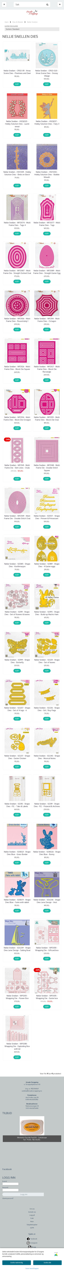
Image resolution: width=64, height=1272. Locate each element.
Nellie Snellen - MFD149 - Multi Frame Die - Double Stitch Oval (17, 517)
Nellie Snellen (32, 22)
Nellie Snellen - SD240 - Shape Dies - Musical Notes (47, 757)
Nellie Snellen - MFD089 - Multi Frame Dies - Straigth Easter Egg (46, 271)
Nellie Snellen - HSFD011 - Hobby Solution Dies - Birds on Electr (17, 173)
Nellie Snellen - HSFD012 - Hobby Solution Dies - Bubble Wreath (46, 174)
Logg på (32, 1215)
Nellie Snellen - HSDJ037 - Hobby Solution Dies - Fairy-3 (46, 122)
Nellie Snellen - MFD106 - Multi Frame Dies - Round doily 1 (17, 319)
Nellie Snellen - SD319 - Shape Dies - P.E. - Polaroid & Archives (47, 805)
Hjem (7, 22)
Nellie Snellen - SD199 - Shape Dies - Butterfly (17, 661)
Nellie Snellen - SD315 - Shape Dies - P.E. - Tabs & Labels (17, 805)
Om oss (32, 1209)
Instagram (33, 1243)
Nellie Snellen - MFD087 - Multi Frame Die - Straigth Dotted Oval (17, 271)
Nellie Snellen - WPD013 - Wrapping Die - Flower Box (17, 997)
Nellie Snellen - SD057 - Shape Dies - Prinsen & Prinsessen (47, 517)
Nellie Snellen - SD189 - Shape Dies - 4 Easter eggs (46, 565)
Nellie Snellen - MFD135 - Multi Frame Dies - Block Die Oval (47, 418)
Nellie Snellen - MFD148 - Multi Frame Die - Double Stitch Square (47, 468)
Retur (32, 1221)
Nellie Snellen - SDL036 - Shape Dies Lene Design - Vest (46, 901)
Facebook (33, 1239)
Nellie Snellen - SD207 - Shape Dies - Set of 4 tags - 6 (17, 709)
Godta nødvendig (16, 1263)
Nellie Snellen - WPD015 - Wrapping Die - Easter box (47, 997)
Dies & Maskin (17, 22)
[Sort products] (32, 29)
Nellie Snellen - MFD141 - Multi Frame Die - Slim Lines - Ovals (17, 466)
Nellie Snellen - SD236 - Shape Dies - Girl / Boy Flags (47, 709)
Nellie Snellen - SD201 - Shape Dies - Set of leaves (47, 661)
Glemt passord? (8, 1198)
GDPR (32, 1228)
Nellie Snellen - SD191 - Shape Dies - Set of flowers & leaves (17, 613)
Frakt (32, 1218)
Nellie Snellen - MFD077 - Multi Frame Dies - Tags (47, 223)
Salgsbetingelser (32, 1225)
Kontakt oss (32, 1212)
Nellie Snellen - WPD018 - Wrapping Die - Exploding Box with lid (17, 1046)
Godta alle (47, 1263)
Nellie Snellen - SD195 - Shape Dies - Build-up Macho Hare (46, 613)
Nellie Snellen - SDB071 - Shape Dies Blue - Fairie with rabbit (17, 901)
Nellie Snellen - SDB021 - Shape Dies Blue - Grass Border (17, 853)
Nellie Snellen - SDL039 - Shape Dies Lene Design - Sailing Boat (17, 949)
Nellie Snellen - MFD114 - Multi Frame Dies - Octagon (47, 319)
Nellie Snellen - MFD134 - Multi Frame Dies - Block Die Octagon (17, 418)
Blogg (34, 1247)
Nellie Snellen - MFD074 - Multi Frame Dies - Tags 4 (17, 223)
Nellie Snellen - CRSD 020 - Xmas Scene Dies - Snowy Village (46, 73)
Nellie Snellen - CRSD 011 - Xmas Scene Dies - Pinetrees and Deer (17, 71)
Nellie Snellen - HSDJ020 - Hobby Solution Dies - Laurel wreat (17, 124)
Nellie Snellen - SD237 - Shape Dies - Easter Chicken (17, 757)
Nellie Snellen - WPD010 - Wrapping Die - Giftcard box (47, 949)
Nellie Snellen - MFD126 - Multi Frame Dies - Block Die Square (17, 367)
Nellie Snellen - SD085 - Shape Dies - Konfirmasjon (17, 565)
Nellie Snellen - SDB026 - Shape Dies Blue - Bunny (47, 853)
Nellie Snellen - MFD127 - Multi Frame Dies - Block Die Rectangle (47, 369)
